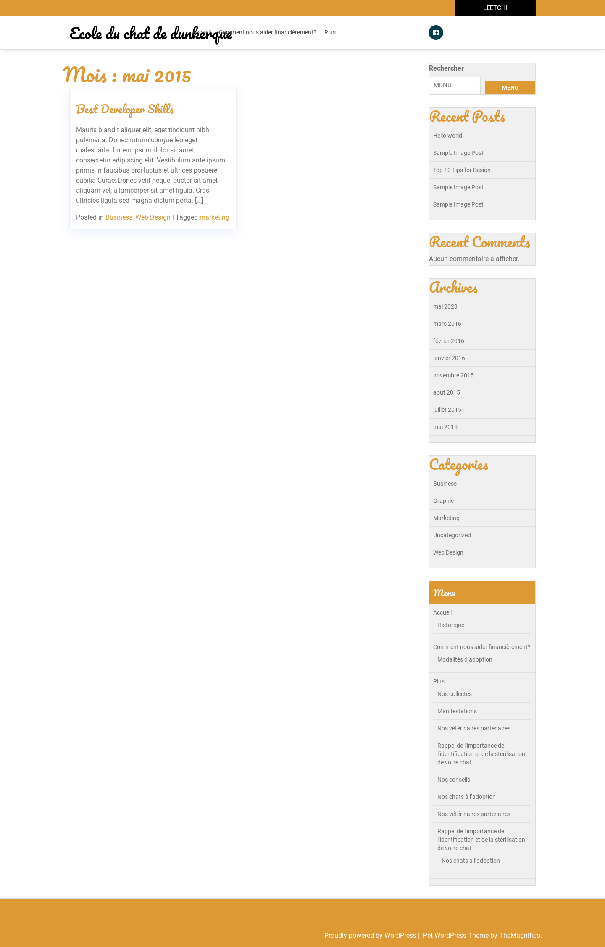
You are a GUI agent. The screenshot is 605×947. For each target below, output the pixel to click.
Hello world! (448, 135)
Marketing (446, 518)
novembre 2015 (453, 375)
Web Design (153, 217)
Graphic (443, 500)
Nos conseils (453, 779)
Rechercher (446, 68)
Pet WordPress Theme (456, 935)
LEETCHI (495, 8)
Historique (450, 625)
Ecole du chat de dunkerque (150, 33)
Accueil (201, 32)
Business (118, 217)
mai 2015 (445, 427)
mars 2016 (447, 323)
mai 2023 (445, 306)
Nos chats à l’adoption (466, 796)
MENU (510, 87)
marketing (214, 217)
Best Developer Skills (125, 108)
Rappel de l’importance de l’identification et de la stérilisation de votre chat (481, 754)
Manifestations (457, 711)
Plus (330, 32)
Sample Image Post (458, 152)
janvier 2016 (449, 358)
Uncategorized (452, 535)
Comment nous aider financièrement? (267, 32)
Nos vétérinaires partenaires (473, 728)
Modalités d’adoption (464, 659)
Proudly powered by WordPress (371, 935)
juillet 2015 (447, 409)
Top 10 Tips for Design (462, 170)
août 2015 (446, 392)
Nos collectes (454, 694)
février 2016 (448, 340)
